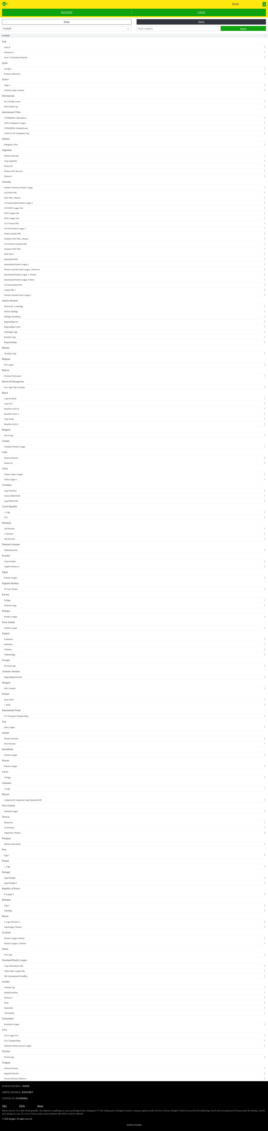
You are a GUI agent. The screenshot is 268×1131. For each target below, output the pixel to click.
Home (67, 21)
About (40, 1106)
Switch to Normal (134, 1125)
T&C (4, 1106)
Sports (201, 21)
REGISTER (66, 12)
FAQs (22, 1106)
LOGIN (201, 12)
